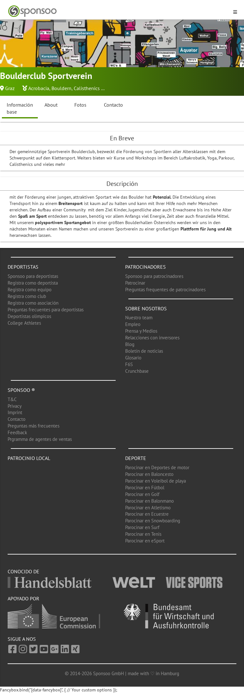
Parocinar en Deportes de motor (157, 467)
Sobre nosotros (146, 308)
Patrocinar (135, 283)
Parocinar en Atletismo (148, 508)
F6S (129, 364)
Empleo (132, 324)
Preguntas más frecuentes (33, 426)
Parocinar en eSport (145, 541)
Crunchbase (137, 371)
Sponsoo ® (21, 390)
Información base (20, 108)
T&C (12, 399)
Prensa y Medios (141, 331)
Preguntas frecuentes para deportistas (46, 310)
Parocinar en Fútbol (144, 487)
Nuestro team (138, 318)
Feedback (17, 432)
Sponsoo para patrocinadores (154, 276)
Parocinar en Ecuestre (147, 514)
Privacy (15, 406)
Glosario (133, 358)
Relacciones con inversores (152, 338)
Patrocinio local (29, 458)
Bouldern (61, 88)
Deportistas (23, 267)
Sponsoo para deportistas (33, 276)
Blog (129, 344)
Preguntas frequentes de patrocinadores (165, 289)
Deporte (135, 458)
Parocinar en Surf (142, 527)
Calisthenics (87, 88)
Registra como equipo (29, 289)
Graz (10, 88)
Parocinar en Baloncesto (149, 474)
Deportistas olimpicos (29, 316)
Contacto (113, 105)
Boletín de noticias (144, 351)
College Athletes (24, 323)
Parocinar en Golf (142, 494)
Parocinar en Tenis (143, 534)
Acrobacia (38, 88)
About (51, 105)
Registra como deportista (33, 283)
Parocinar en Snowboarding (152, 521)
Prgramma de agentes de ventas (40, 439)
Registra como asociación (33, 303)
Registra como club (27, 296)
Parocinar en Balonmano (149, 501)
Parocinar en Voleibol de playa (155, 481)
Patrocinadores (145, 267)
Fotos (80, 105)
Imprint (15, 412)
